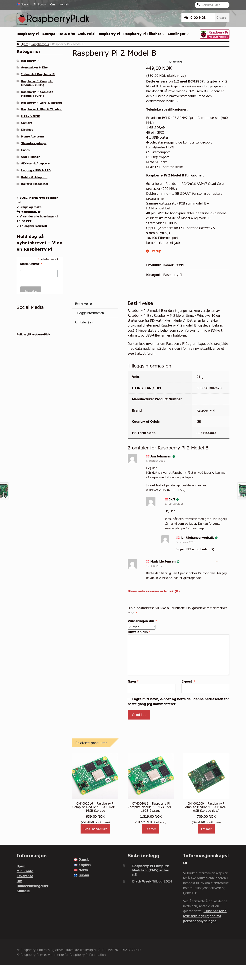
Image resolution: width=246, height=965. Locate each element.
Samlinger (176, 34)
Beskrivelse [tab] (83, 304)
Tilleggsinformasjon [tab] (89, 313)
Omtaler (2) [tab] (84, 322)
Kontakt (64, 4)
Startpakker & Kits (58, 34)
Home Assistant (32, 136)
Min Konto (39, 4)
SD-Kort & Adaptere (35, 163)
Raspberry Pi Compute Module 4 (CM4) (37, 94)
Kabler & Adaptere (34, 177)
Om (52, 4)
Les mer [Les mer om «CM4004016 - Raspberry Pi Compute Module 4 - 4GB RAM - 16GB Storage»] (151, 829)
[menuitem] (23, 4)
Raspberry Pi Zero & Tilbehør (41, 103)
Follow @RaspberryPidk (33, 334)
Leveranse (25, 876)
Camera (26, 123)
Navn (133, 681)
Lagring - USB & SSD (36, 170)
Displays (27, 129)
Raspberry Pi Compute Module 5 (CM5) (37, 83)
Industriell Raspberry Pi (99, 34)
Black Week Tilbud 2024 (152, 881)
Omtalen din (139, 632)
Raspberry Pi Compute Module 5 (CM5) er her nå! (150, 870)
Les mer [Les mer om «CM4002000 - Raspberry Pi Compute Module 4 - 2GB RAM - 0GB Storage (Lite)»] (206, 829)
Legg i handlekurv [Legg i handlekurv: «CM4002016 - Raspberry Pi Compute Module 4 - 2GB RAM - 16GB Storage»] (95, 829)
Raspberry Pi (28, 34)
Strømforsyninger (33, 143)
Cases (25, 150)
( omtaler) (176, 62)
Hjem (24, 44)
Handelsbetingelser (32, 886)
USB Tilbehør (30, 157)
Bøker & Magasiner (34, 184)
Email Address (31, 264)
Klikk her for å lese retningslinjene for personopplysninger (205, 916)
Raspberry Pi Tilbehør (142, 34)
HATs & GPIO (30, 116)
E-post (188, 681)
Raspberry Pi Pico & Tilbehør (41, 109)
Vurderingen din (142, 621)
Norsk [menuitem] (83, 870)
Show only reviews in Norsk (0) (154, 591)
